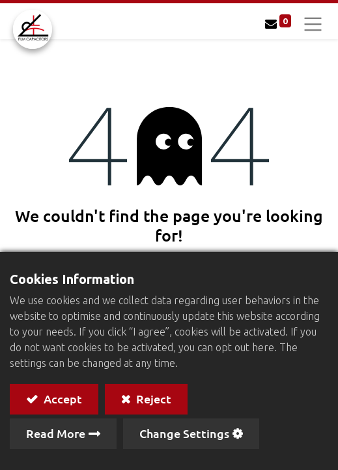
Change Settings (184, 433)
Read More (55, 433)
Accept (61, 398)
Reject (152, 398)
